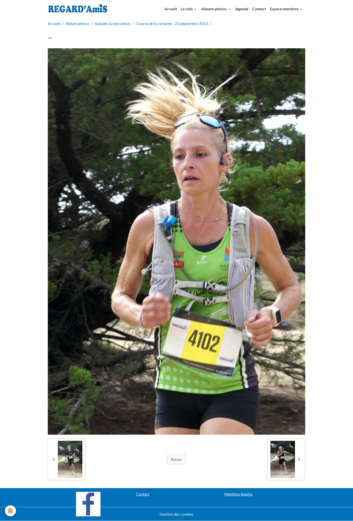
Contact (259, 8)
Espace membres (284, 8)
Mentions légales (238, 494)
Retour (176, 459)
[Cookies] (10, 510)
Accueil (170, 8)
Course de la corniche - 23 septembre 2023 (172, 23)
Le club (187, 8)
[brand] (79, 9)
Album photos (77, 23)
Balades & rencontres (113, 23)
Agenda (241, 8)
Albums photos (214, 8)
